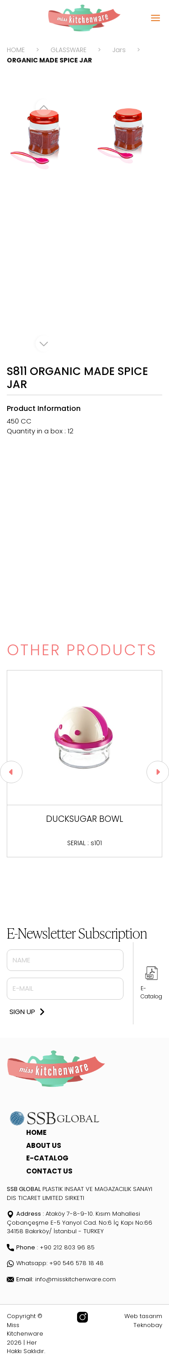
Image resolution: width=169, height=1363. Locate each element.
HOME (16, 49)
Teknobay (147, 1325)
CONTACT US (49, 1171)
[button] (157, 772)
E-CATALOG (47, 1158)
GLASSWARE (68, 49)
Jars (119, 49)
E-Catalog (151, 992)
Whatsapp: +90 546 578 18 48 (55, 1263)
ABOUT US (43, 1145)
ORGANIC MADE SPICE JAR (49, 60)
